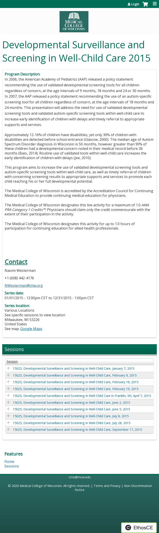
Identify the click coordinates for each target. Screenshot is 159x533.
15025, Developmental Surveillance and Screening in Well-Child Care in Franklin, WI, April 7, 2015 (82, 396)
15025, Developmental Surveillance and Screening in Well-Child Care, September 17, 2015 (77, 429)
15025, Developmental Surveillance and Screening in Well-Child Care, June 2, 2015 (71, 402)
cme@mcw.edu (80, 477)
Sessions (11, 466)
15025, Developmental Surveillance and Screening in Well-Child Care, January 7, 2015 (73, 368)
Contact (16, 262)
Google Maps (31, 328)
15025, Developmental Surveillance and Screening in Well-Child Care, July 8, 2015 (71, 416)
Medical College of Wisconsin (41, 486)
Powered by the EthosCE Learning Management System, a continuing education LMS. (139, 527)
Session (12, 362)
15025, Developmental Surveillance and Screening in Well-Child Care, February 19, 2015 (75, 389)
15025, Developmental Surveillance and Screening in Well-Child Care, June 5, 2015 (71, 409)
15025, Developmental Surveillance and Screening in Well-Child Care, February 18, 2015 (75, 382)
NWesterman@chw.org (24, 285)
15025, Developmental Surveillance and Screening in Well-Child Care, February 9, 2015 (75, 375)
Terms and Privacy (107, 486)
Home (9, 461)
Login (135, 4)
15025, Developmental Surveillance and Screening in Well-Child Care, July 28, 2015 (71, 423)
